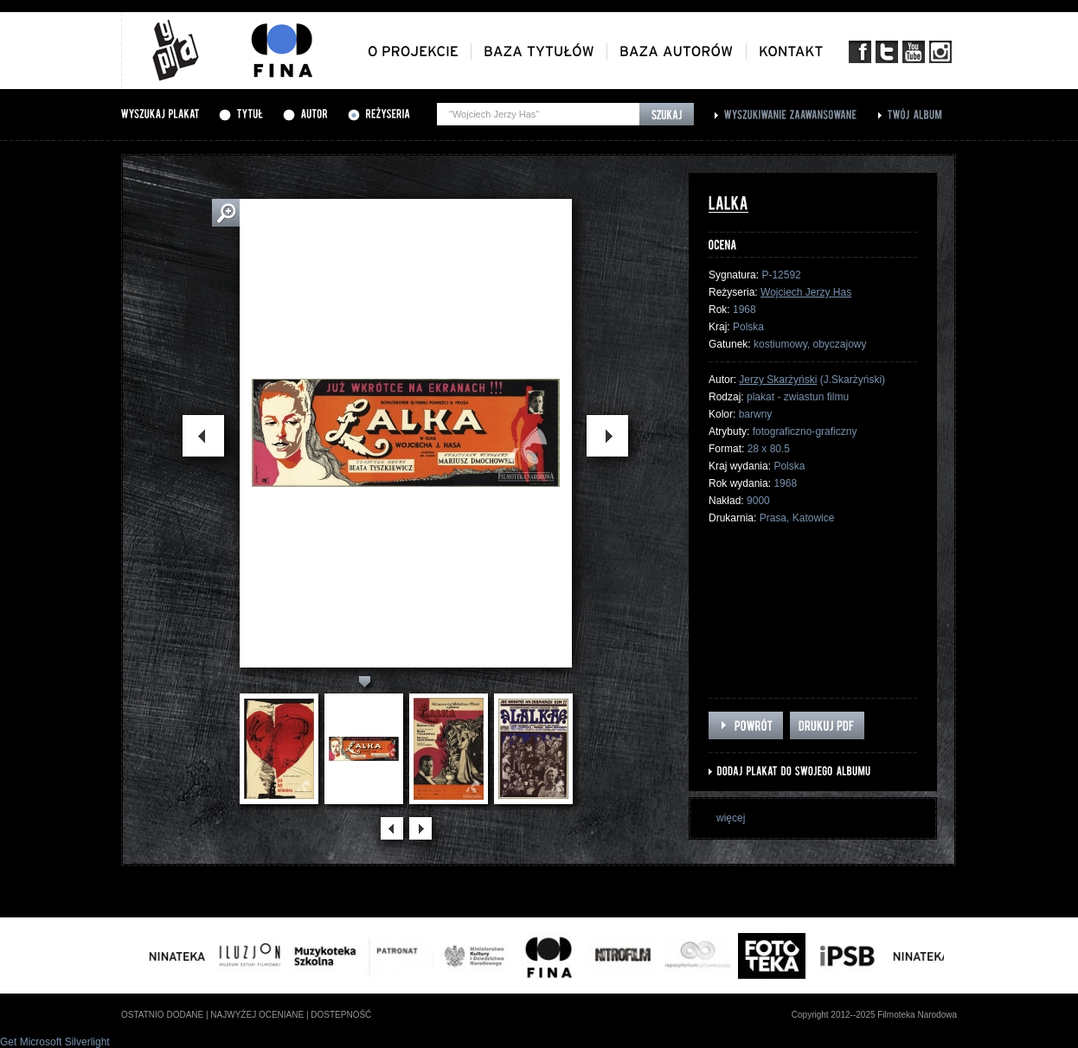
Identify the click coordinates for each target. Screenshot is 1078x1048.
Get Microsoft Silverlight (55, 1042)
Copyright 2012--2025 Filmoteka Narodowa (874, 1014)
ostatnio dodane (162, 1014)
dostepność (341, 1014)
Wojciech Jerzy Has (805, 292)
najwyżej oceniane (257, 1014)
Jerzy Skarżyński (778, 380)
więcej (730, 818)
